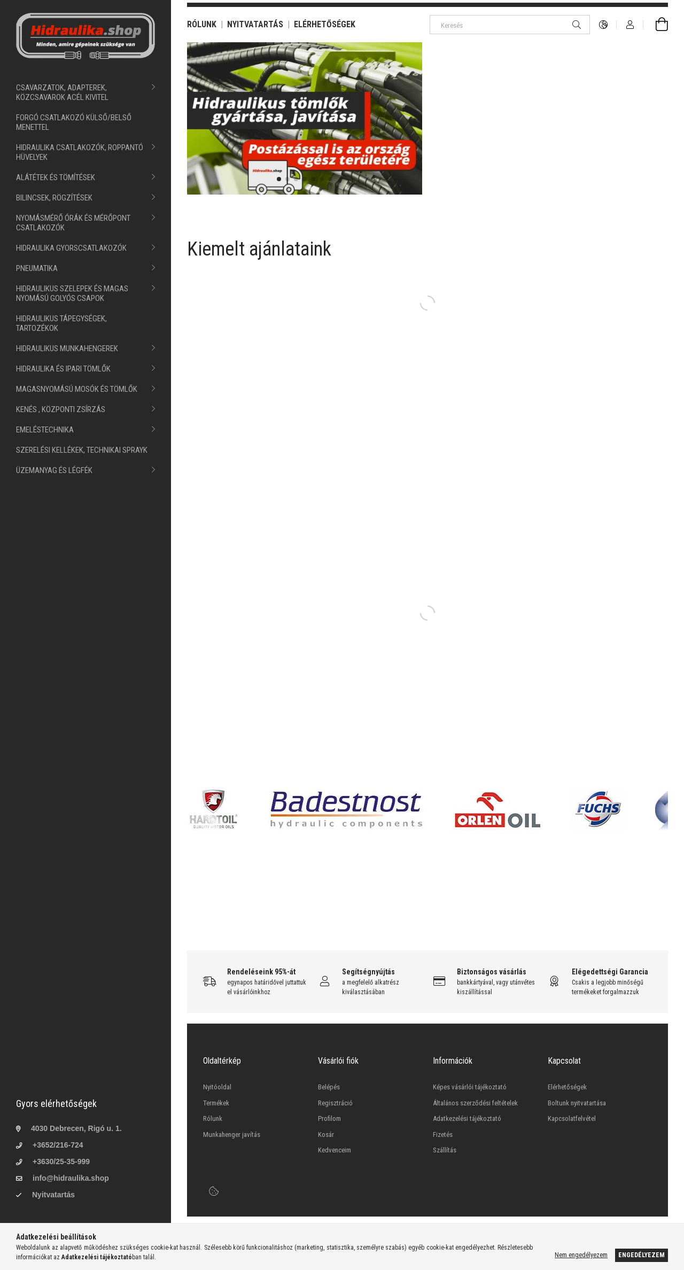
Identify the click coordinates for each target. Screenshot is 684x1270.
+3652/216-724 (58, 1145)
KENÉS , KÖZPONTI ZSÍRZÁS (60, 409)
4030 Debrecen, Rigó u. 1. (76, 1128)
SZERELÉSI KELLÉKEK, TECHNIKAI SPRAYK (81, 450)
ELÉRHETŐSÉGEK (324, 24)
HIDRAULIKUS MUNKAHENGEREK (67, 348)
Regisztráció (335, 1103)
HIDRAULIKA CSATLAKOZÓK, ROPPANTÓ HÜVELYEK (79, 152)
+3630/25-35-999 (61, 1161)
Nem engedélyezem (581, 1255)
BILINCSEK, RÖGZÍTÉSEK (54, 198)
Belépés (329, 1087)
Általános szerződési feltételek (475, 1103)
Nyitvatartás (53, 1194)
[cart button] (655, 24)
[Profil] (630, 24)
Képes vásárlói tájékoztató (470, 1087)
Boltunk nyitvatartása (577, 1103)
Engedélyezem (641, 1255)
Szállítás (444, 1150)
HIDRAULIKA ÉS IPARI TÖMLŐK (63, 369)
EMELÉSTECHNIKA (45, 430)
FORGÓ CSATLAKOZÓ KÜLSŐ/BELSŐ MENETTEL (73, 122)
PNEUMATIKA (37, 268)
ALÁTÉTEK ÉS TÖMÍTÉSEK (55, 177)
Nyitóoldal (217, 1087)
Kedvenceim (334, 1150)
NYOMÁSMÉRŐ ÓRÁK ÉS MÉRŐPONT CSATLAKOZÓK (73, 223)
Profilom (329, 1118)
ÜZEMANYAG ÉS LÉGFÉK (54, 470)
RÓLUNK (201, 24)
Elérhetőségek (567, 1087)
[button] (279, 179)
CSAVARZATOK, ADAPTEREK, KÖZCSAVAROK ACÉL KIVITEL (62, 92)
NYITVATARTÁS (255, 24)
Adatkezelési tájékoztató (467, 1118)
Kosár (326, 1134)
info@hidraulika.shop (71, 1178)
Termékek (216, 1103)
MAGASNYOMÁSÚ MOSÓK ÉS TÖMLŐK (76, 389)
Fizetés (443, 1134)
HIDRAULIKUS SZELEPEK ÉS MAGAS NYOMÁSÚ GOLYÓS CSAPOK (72, 293)
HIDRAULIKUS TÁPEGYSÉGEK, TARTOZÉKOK (61, 323)
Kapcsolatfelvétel (572, 1118)
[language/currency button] (603, 24)
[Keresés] (510, 24)
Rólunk (212, 1118)
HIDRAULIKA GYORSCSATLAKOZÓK (71, 248)
